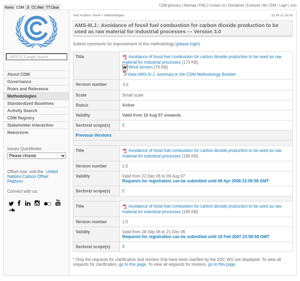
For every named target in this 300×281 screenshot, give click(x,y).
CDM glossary (170, 5)
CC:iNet (37, 7)
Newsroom (17, 132)
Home (9, 7)
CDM (20, 7)
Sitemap (190, 5)
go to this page (132, 264)
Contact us (217, 5)
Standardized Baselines (30, 103)
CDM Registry (21, 118)
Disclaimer (236, 5)
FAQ (202, 5)
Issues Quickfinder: (24, 148)
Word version (137, 67)
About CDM (18, 74)
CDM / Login (275, 5)
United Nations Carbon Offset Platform (32, 176)
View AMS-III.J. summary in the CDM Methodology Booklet (179, 74)
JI (27, 7)
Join (293, 5)
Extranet (253, 5)
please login (188, 44)
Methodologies (22, 96)
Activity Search (22, 110)
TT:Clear (52, 7)
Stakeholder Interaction (30, 125)
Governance (19, 81)
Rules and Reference (27, 89)
